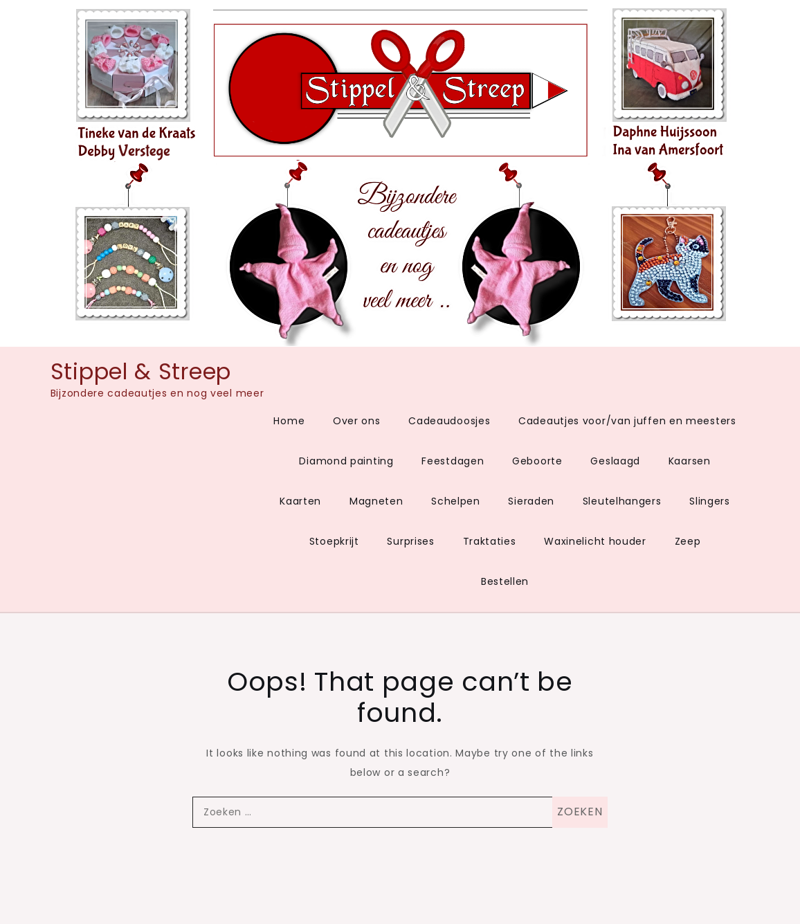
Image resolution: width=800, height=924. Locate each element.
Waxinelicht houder (595, 541)
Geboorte (537, 461)
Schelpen (455, 501)
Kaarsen (690, 461)
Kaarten (300, 501)
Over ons (357, 421)
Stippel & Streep (141, 371)
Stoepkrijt (334, 541)
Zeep (688, 541)
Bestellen (505, 581)
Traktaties (489, 541)
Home (288, 421)
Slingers (709, 501)
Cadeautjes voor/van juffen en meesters (627, 421)
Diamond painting (346, 461)
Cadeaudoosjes (449, 421)
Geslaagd (615, 461)
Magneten (376, 501)
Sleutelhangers (622, 501)
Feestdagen (452, 461)
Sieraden (531, 501)
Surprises (410, 541)
